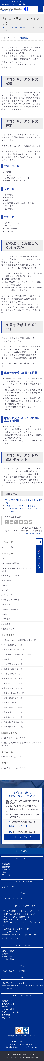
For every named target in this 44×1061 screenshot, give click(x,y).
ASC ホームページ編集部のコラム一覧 (20, 640)
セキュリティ (8, 585)
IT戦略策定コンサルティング (15, 929)
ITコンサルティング (11, 576)
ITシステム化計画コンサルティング (18, 914)
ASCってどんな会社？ (12, 1012)
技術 (5, 614)
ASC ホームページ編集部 (31, 533)
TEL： (22, 826)
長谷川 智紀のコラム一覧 (14, 650)
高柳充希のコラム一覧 (13, 712)
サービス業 (7, 956)
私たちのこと (8, 1004)
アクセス (6, 875)
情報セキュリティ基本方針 (22, 1044)
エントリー (7, 1018)
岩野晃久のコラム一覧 (13, 683)
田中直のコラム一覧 (12, 703)
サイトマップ (26, 1042)
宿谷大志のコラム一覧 (13, 698)
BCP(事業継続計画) (11, 563)
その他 (6, 590)
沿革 (4, 872)
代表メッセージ (9, 1001)
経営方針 (6, 864)
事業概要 (6, 1007)
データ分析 (7, 595)
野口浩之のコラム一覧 (13, 645)
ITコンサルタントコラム (13, 899)
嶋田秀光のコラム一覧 (13, 659)
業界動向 (7, 619)
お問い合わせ (25, 4)
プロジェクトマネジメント (14, 600)
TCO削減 (7, 581)
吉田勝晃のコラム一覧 (13, 679)
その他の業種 (8, 959)
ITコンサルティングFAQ (13, 971)
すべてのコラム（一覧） (13, 757)
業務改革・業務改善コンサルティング (19, 935)
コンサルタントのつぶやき (14, 738)
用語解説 (24, 38)
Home (14, 1042)
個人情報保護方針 (14, 1047)
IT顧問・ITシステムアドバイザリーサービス (21, 923)
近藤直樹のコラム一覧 (13, 717)
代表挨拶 (6, 869)
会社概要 (6, 867)
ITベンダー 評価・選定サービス (17, 917)
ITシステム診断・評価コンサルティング (20, 911)
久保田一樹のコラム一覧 (14, 693)
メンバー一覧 (8, 887)
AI (4, 558)
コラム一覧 (8, 547)
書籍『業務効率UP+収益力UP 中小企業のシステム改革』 (22, 987)
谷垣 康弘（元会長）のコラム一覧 (18, 654)
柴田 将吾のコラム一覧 (13, 727)
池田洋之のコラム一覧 (13, 669)
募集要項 (6, 1015)
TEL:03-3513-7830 (10, 4)
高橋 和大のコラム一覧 (13, 688)
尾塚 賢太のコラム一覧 (13, 722)
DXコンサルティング (11, 932)
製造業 (5, 954)
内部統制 (7, 605)
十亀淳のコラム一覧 (12, 674)
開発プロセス (8, 629)
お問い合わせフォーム (22, 837)
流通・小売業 (8, 951)
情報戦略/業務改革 (11, 609)
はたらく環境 (8, 1009)
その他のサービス (10, 938)
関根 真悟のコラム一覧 (13, 707)
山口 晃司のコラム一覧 (13, 664)
